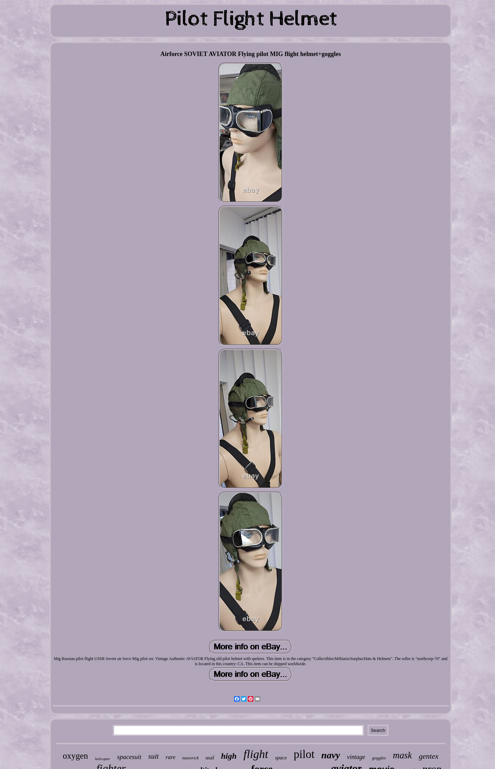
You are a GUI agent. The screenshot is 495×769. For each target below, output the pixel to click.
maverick (190, 757)
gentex (428, 756)
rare (171, 757)
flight (255, 754)
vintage (356, 757)
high (228, 755)
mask (402, 755)
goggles (379, 757)
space (281, 757)
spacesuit (129, 756)
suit (153, 756)
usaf (210, 757)
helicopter (102, 759)
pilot (304, 754)
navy (330, 755)
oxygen (75, 755)
